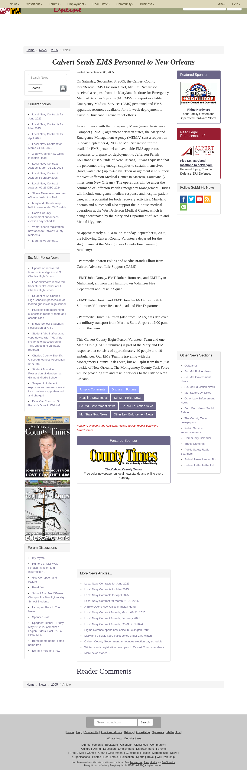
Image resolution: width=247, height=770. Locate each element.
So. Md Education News (137, 406)
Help (79, 732)
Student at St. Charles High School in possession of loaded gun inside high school (47, 300)
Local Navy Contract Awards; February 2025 (112, 618)
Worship (169, 756)
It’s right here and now (46, 650)
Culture (85, 748)
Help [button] (236, 4)
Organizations (81, 756)
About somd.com (111, 732)
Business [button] (147, 4)
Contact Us (91, 732)
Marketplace (160, 752)
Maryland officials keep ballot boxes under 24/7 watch (118, 635)
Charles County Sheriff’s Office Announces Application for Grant (46, 359)
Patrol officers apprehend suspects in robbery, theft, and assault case (47, 313)
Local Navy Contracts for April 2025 (106, 595)
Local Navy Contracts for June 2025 (107, 583)
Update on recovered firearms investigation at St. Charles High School (45, 272)
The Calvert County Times (123, 469)
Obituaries (191, 365)
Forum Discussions (42, 547)
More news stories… (45, 240)
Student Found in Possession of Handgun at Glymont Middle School (45, 373)
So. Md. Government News (97, 406)
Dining (97, 748)
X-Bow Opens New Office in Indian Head (110, 606)
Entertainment (145, 748)
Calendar (126, 744)
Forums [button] (55, 4)
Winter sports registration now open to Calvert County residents (46, 231)
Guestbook (132, 752)
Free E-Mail (77, 752)
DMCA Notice (168, 762)
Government (115, 752)
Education (109, 748)
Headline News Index (93, 397)
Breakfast (38, 587)
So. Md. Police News (43, 257)
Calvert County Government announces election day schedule (43, 217)
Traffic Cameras (195, 443)
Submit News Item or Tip (200, 459)
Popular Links (133, 738)
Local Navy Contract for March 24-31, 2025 (111, 600)
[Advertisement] (123, 526)
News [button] (14, 4)
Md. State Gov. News (93, 414)
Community (157, 744)
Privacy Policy (150, 762)
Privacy (129, 732)
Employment (126, 748)
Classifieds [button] (34, 4)
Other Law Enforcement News (134, 414)
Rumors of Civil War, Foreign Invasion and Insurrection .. (43, 567)
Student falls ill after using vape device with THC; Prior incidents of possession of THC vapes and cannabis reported (46, 341)
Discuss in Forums (124, 389)
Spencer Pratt (41, 617)
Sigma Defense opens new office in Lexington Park (116, 630)
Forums (161, 748)
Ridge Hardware (198, 109)
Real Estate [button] (101, 4)
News (173, 752)
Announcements (92, 744)
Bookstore (111, 744)
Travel (151, 756)
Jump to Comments (92, 389)
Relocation (127, 756)
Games (91, 752)
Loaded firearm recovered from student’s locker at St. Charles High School (46, 286)
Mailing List (173, 732)
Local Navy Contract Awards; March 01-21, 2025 (114, 612)
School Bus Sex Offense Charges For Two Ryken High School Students (47, 597)
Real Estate (110, 756)
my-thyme (38, 557)
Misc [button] (221, 4)
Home (70, 732)
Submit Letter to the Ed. (199, 465)
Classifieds (141, 744)
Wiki (159, 756)
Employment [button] (76, 4)
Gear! (101, 752)
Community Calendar (198, 438)
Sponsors (158, 732)
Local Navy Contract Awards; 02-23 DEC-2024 (113, 624)
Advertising (143, 732)
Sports (140, 756)
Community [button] (125, 4)
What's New (114, 738)
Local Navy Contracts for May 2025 (106, 589)
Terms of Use (136, 762)
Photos (96, 756)
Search (35, 88)
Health (146, 752)
